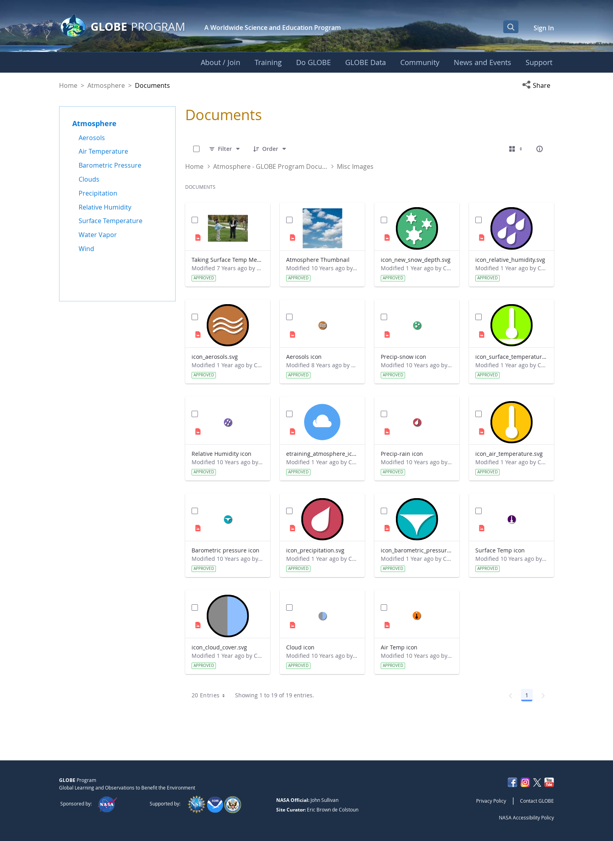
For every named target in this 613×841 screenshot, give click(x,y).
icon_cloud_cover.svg (219, 647)
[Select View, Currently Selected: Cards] (516, 148)
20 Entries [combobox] (211, 695)
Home (68, 85)
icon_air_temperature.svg (509, 453)
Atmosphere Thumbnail (318, 259)
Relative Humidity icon (221, 453)
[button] (538, 85)
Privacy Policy (491, 800)
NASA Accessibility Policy (526, 817)
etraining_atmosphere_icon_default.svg (322, 453)
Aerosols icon (304, 356)
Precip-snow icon (403, 356)
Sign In (544, 28)
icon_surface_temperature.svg (511, 356)
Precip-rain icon (402, 453)
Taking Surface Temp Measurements (228, 259)
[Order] (270, 148)
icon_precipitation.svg (315, 550)
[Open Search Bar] (510, 26)
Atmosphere (106, 85)
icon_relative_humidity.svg (510, 259)
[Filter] (225, 148)
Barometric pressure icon (225, 550)
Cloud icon (300, 647)
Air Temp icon (399, 647)
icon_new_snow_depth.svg (416, 259)
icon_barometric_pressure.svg (417, 550)
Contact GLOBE (537, 800)
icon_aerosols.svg (215, 356)
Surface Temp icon (500, 550)
